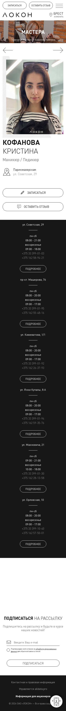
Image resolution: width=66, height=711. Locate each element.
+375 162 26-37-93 (33, 368)
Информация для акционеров (33, 696)
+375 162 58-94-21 (33, 257)
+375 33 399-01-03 (33, 253)
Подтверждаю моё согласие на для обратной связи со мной (33, 650)
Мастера (27, 39)
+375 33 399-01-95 (33, 308)
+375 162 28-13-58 (33, 478)
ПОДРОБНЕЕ (33, 268)
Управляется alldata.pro (33, 688)
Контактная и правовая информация (33, 682)
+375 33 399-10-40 (33, 528)
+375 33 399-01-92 (33, 363)
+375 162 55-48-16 (33, 313)
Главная (15, 39)
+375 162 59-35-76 (33, 423)
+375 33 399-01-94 (33, 418)
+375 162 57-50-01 (33, 533)
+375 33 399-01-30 (33, 473)
